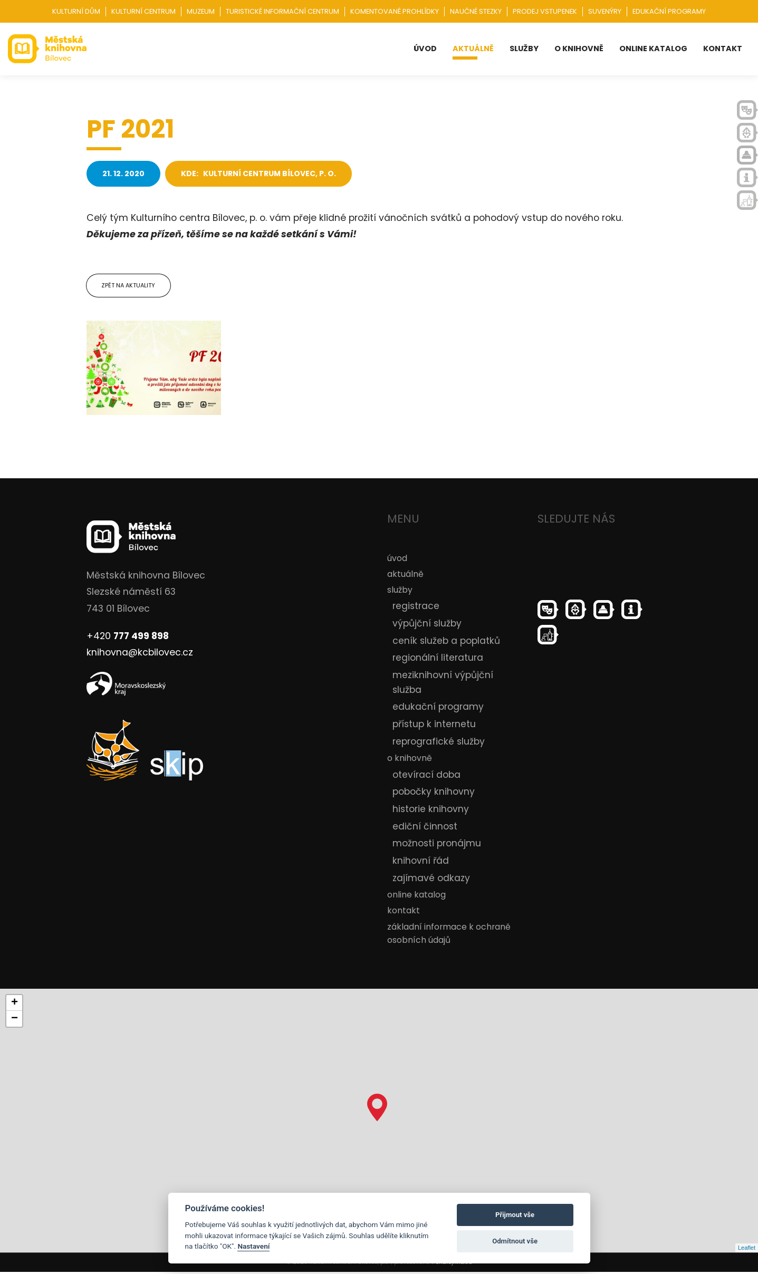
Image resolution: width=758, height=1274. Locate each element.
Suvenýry (604, 11)
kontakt (722, 48)
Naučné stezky (476, 11)
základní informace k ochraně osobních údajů (449, 935)
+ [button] (14, 1005)
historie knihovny (430, 810)
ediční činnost (424, 828)
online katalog (653, 48)
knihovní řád (420, 862)
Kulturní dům (76, 11)
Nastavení (253, 1246)
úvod (425, 48)
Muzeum (201, 11)
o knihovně (578, 48)
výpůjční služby (427, 625)
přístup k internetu (434, 726)
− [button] (14, 1021)
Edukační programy (669, 11)
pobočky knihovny (433, 793)
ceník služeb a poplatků (446, 642)
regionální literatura (437, 659)
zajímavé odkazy (431, 879)
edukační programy (438, 708)
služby (524, 48)
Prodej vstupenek (545, 11)
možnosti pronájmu (436, 845)
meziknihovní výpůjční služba (442, 684)
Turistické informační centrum (282, 11)
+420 (128, 637)
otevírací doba (426, 776)
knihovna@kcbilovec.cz (140, 654)
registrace (415, 608)
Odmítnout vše (515, 1241)
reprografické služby (438, 743)
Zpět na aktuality (129, 286)
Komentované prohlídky (394, 11)
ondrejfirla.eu (454, 1264)
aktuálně (473, 48)
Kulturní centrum (143, 11)
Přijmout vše (514, 1215)
